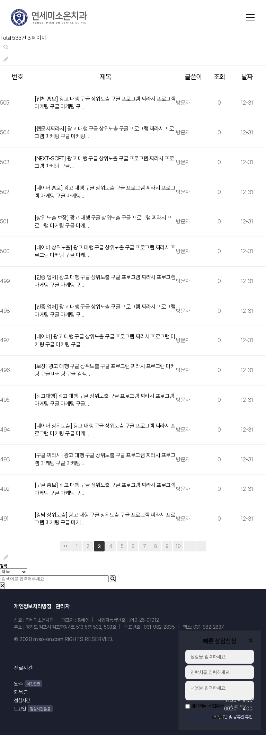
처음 (65, 546)
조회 (219, 77)
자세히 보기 (237, 704)
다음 (189, 546)
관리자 (63, 606)
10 (178, 546)
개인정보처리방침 (32, 606)
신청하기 (219, 717)
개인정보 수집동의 (207, 704)
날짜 (247, 77)
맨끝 (200, 546)
